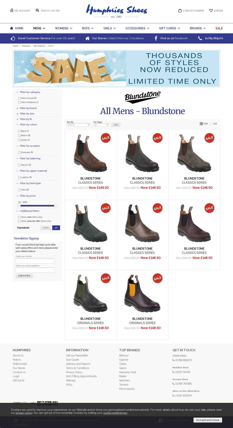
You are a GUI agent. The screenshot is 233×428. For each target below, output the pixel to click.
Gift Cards (18, 380)
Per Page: (101, 124)
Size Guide (72, 359)
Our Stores (19, 368)
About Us (18, 355)
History (17, 359)
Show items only (30, 217)
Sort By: (78, 124)
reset (46, 227)
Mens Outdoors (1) (28, 102)
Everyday (25, 152)
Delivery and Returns (78, 363)
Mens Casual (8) (27, 98)
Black (23, 130)
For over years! (42, 38)
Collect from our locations (114, 38)
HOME (19, 28)
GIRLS (107, 28)
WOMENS (61, 28)
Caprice (123, 359)
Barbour (124, 355)
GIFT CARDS (167, 28)
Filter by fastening (30, 158)
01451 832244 (182, 395)
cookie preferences (115, 412)
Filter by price (28, 195)
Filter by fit (26, 119)
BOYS (86, 28)
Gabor (123, 368)
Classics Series (90, 182)
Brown (24, 135)
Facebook (170, 38)
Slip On (24, 164)
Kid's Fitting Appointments (81, 376)
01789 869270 (182, 360)
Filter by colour (28, 124)
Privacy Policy (74, 372)
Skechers (124, 380)
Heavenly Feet (127, 372)
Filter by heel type (30, 183)
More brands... (127, 388)
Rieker (123, 376)
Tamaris (123, 384)
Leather (25, 177)
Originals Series (90, 323)
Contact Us (19, 372)
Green (24, 139)
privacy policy (24, 412)
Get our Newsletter (77, 355)
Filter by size (27, 113)
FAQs (69, 384)
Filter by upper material (33, 170)
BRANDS (196, 28)
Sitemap (71, 380)
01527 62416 (181, 372)
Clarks (122, 363)
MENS (37, 28)
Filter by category (30, 92)
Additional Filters (29, 211)
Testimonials (20, 363)
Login (16, 376)
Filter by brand (28, 108)
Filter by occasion (30, 145)
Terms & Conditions (77, 368)
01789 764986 (182, 383)
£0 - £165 (22, 202)
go (56, 227)
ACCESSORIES (135, 28)
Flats (23, 189)
